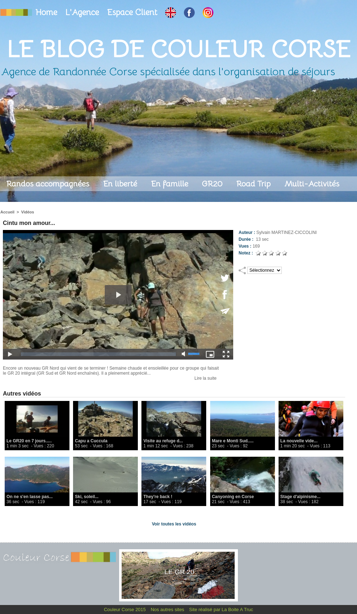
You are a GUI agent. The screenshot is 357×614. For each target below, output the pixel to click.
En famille (170, 184)
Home (47, 12)
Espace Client (133, 12)
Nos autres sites (168, 609)
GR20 (213, 184)
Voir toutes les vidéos (174, 524)
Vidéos (27, 212)
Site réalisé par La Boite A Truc (221, 609)
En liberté (121, 184)
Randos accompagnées (48, 184)
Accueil (7, 212)
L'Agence (83, 12)
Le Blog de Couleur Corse (178, 49)
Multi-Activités (311, 184)
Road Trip (254, 184)
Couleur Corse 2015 (125, 609)
